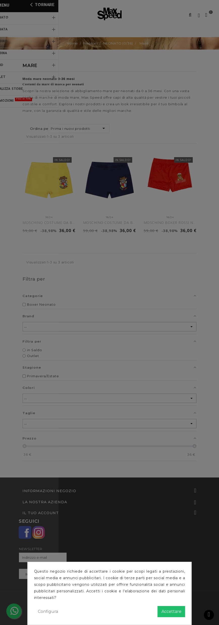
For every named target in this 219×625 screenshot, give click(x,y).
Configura (48, 611)
